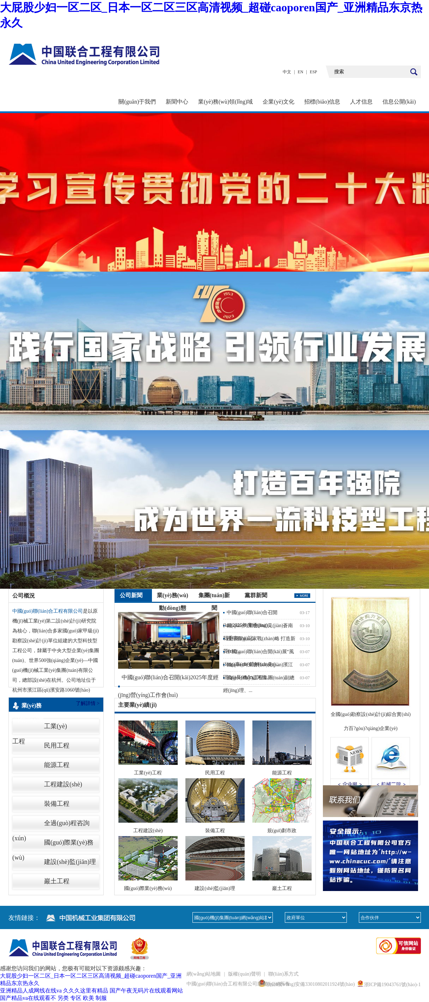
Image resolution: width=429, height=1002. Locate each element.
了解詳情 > (87, 703)
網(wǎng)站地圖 (203, 974)
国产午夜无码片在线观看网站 (146, 991)
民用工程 (56, 745)
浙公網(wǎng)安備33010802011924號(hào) (310, 984)
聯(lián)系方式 (283, 974)
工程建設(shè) (63, 784)
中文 (287, 71)
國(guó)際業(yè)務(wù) (52, 844)
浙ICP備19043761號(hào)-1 (392, 984)
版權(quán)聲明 (244, 974)
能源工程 (56, 764)
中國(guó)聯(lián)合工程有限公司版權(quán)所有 (238, 983)
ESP (313, 71)
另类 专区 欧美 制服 (82, 998)
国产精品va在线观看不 (28, 998)
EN (300, 71)
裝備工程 (56, 803)
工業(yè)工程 (39, 728)
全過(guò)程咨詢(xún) (51, 825)
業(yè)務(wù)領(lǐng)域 (225, 102)
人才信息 (361, 102)
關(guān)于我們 (137, 102)
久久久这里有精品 (85, 991)
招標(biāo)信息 (322, 102)
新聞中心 (177, 102)
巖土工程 (56, 881)
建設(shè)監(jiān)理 (70, 861)
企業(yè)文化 (278, 102)
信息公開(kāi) (399, 102)
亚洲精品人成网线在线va (31, 991)
